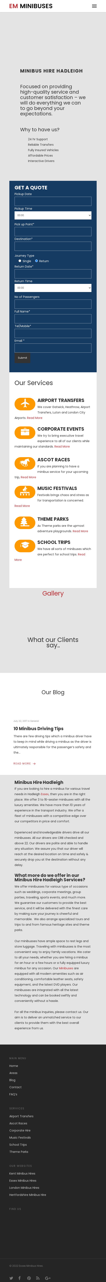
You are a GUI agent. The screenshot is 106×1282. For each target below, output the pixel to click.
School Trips (18, 1140)
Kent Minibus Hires (22, 1169)
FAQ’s (13, 1090)
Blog (12, 1076)
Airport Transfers (21, 1112)
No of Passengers (27, 297)
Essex (45, 790)
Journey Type (24, 256)
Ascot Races (18, 1119)
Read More (34, 418)
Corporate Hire (20, 1126)
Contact (15, 1083)
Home (13, 1061)
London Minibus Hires (24, 1183)
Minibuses (66, 964)
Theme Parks (18, 1147)
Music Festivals (20, 1133)
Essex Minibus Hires (22, 1176)
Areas (13, 1068)
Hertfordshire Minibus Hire (27, 1190)
